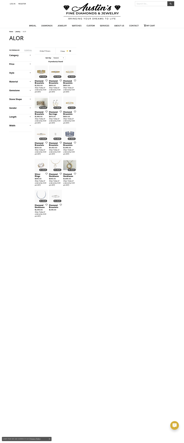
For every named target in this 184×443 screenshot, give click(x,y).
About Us (119, 25)
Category (14, 55)
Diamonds (46, 25)
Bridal (32, 25)
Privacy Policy (34, 439)
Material (13, 82)
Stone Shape (15, 99)
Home (11, 31)
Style (11, 73)
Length (12, 117)
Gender (13, 108)
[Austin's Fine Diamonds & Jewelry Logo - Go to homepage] (92, 11)
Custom (91, 25)
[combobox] (151, 3)
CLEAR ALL (28, 50)
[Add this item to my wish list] (78, 113)
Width (12, 126)
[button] (12, 4)
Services (104, 25)
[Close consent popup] (49, 439)
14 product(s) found (104, 61)
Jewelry (62, 25)
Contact (134, 25)
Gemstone (14, 90)
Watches (76, 25)
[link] (22, 4)
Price (11, 64)
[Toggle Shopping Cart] (149, 25)
